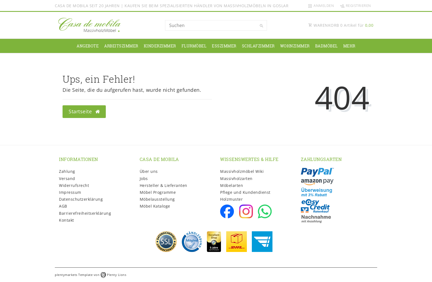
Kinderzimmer (160, 46)
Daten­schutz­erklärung (81, 199)
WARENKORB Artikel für (340, 25)
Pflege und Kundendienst (245, 192)
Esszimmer (224, 46)
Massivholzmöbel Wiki (242, 171)
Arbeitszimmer (121, 46)
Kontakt (66, 220)
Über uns (149, 171)
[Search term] (216, 25)
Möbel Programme (158, 192)
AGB (63, 206)
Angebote (88, 46)
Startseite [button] (84, 111)
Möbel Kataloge (155, 206)
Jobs (144, 178)
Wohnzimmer (295, 46)
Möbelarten (231, 185)
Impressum (70, 192)
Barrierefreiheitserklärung (85, 213)
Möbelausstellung (157, 199)
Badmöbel (326, 46)
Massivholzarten (236, 178)
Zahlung (67, 171)
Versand (67, 178)
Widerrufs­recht (74, 185)
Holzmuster (231, 199)
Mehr (349, 46)
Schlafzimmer (258, 46)
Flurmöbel (194, 46)
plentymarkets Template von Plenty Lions (90, 275)
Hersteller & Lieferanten (163, 185)
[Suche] (261, 25)
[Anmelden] (321, 5)
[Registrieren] (355, 5)
